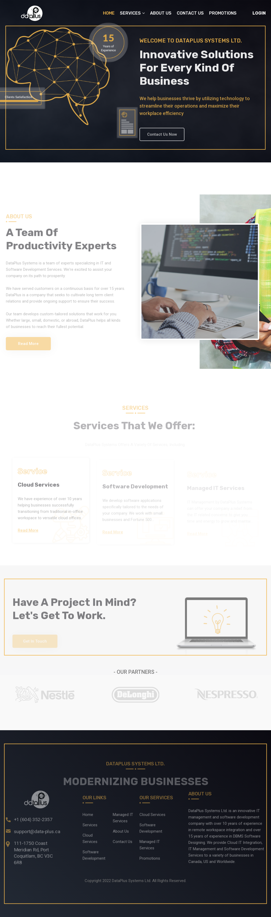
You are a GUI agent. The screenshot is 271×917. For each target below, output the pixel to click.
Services (130, 13)
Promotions (223, 13)
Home (109, 13)
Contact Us (190, 13)
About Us (160, 13)
